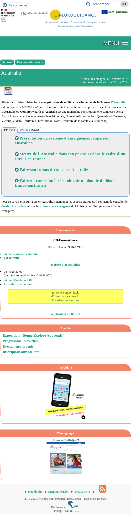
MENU (111, 43)
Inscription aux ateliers (21, 352)
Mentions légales (57, 491)
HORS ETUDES (30, 129)
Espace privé (81, 491)
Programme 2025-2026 (21, 341)
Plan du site (34, 491)
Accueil (7, 62)
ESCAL (68, 511)
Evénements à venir (18, 346)
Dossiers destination (30, 62)
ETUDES (9, 130)
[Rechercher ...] (102, 4)
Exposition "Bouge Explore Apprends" (33, 335)
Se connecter (18, 5)
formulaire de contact (18, 284)
